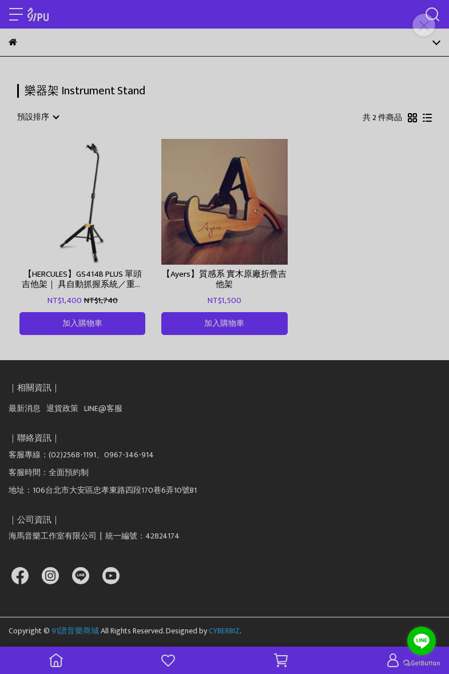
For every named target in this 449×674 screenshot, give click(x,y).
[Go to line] (421, 641)
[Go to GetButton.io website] (421, 662)
